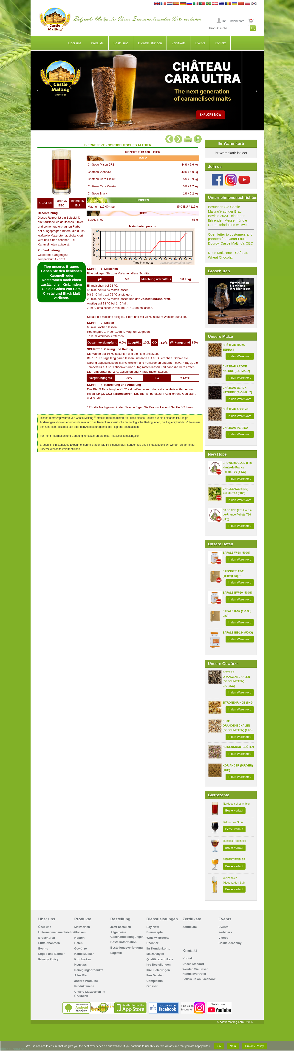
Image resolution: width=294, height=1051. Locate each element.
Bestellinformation (123, 942)
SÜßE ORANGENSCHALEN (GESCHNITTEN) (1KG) (237, 726)
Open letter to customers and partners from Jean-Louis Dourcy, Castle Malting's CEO (230, 238)
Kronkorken (82, 959)
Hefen (78, 943)
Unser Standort (193, 964)
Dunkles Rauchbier (234, 840)
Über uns (74, 43)
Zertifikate (179, 43)
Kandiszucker (84, 953)
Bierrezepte (155, 932)
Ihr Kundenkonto (233, 21)
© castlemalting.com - (235, 1022)
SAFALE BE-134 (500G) (238, 632)
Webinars (225, 932)
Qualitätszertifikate (160, 959)
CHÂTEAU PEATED (235, 427)
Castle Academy (230, 943)
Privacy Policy (48, 959)
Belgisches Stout (233, 822)
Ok (219, 1046)
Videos (223, 937)
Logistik (116, 953)
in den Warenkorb (239, 356)
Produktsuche (84, 986)
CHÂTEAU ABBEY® (235, 409)
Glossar (152, 986)
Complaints (155, 981)
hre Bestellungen (159, 964)
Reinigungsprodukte (88, 970)
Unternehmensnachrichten (57, 932)
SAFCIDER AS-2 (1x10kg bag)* (233, 574)
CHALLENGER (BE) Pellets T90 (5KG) (235, 491)
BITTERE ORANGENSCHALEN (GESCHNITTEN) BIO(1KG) (236, 679)
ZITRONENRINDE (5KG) (238, 702)
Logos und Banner (51, 953)
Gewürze (80, 948)
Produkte (97, 43)
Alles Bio (80, 975)
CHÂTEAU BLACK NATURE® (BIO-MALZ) (237, 390)
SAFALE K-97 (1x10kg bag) (237, 613)
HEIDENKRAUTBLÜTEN (238, 747)
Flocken (80, 932)
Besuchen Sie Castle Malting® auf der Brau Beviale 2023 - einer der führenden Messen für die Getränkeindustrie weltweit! (228, 216)
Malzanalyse (155, 953)
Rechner (152, 943)
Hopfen (79, 937)
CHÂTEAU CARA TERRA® (234, 347)
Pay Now (153, 927)
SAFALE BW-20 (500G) (237, 592)
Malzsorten (82, 927)
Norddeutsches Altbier (236, 803)
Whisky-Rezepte (158, 937)
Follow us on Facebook (199, 979)
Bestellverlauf (234, 810)
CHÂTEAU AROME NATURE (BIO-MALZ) (236, 369)
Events (200, 43)
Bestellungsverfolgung (126, 947)
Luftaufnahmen (49, 943)
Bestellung (120, 43)
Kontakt (220, 43)
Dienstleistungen (150, 43)
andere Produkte (86, 981)
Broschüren (46, 937)
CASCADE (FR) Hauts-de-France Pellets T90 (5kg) (237, 515)
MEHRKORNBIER (234, 859)
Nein (233, 1046)
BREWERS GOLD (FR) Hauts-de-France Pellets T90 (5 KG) (237, 467)
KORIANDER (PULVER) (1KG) (238, 768)
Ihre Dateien (155, 975)
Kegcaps (80, 964)
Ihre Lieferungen (158, 970)
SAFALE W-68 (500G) (236, 552)
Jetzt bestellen (120, 927)
